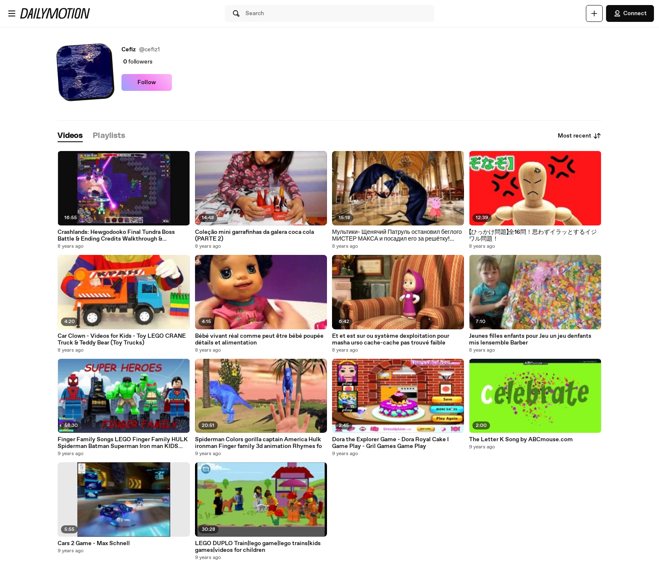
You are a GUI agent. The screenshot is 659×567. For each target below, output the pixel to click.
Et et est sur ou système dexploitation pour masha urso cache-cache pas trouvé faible (390, 339)
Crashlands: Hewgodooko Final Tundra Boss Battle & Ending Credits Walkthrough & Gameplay (116, 235)
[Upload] (594, 13)
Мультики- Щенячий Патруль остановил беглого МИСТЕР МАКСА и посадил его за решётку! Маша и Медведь (397, 235)
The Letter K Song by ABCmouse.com (521, 439)
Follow (146, 82)
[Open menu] (11, 13)
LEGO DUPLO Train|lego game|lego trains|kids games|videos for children (258, 547)
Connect (630, 13)
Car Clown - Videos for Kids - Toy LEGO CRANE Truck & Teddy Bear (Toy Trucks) (122, 339)
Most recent (579, 136)
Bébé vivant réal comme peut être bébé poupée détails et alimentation (259, 339)
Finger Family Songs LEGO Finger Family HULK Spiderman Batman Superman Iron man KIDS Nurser (123, 443)
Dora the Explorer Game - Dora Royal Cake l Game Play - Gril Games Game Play (390, 443)
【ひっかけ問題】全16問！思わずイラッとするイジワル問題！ (533, 235)
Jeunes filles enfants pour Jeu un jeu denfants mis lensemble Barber (530, 339)
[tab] (70, 136)
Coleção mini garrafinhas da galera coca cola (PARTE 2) (254, 235)
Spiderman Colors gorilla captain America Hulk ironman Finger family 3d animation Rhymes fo (258, 443)
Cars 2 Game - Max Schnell (94, 543)
